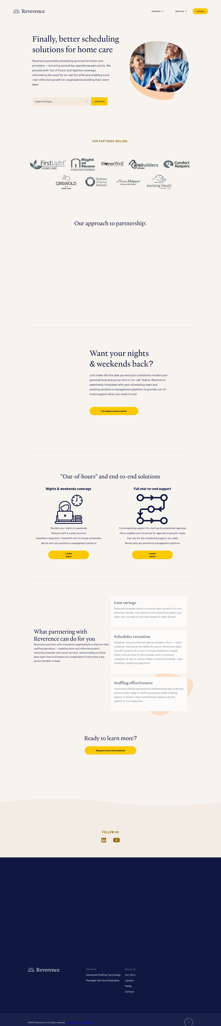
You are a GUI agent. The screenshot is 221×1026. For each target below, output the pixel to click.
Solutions (91, 969)
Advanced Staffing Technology (103, 974)
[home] (29, 11)
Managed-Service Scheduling (102, 980)
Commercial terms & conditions (80, 1022)
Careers (129, 980)
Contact (200, 11)
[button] (157, 11)
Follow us (110, 832)
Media (128, 986)
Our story (130, 974)
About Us (130, 969)
